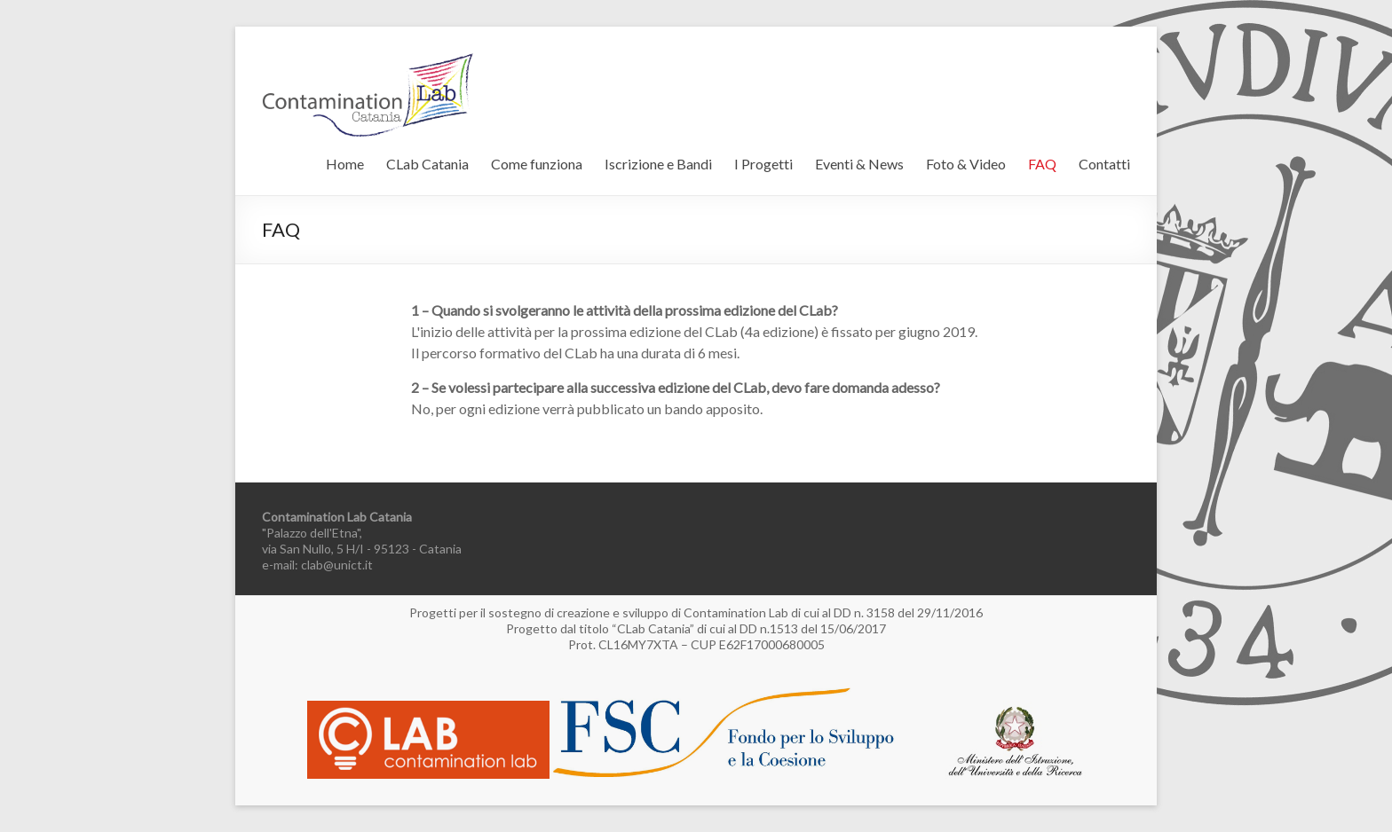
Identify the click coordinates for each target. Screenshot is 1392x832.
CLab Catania (427, 163)
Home (345, 163)
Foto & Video (966, 163)
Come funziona (536, 163)
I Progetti (763, 163)
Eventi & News (859, 163)
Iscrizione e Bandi (658, 163)
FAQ (1042, 163)
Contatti (1104, 163)
